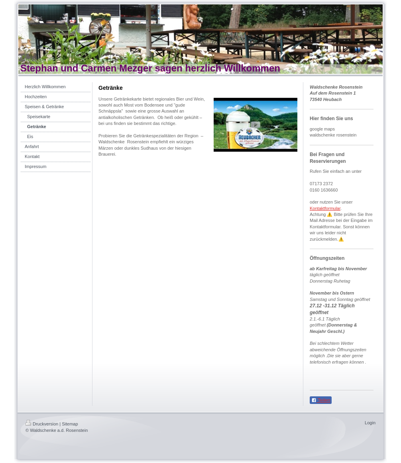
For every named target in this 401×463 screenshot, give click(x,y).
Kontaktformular (325, 208)
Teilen (320, 400)
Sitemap (70, 423)
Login (370, 422)
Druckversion (42, 423)
